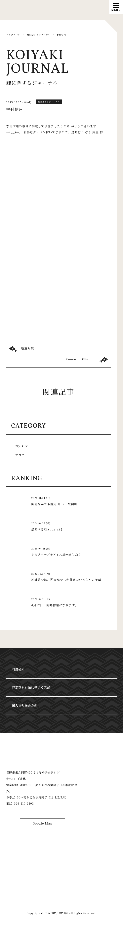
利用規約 (18, 670)
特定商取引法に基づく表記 (31, 689)
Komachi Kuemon (81, 359)
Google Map (42, 827)
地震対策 (27, 348)
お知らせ (21, 446)
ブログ (20, 455)
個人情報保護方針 (25, 707)
